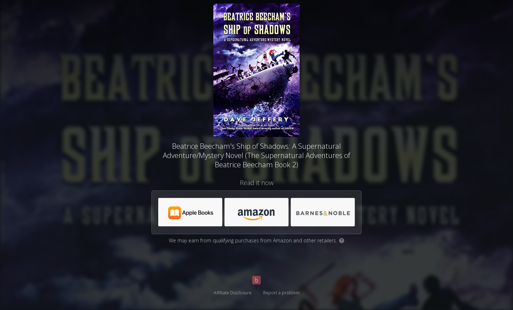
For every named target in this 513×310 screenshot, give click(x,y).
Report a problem (281, 293)
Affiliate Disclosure (233, 293)
